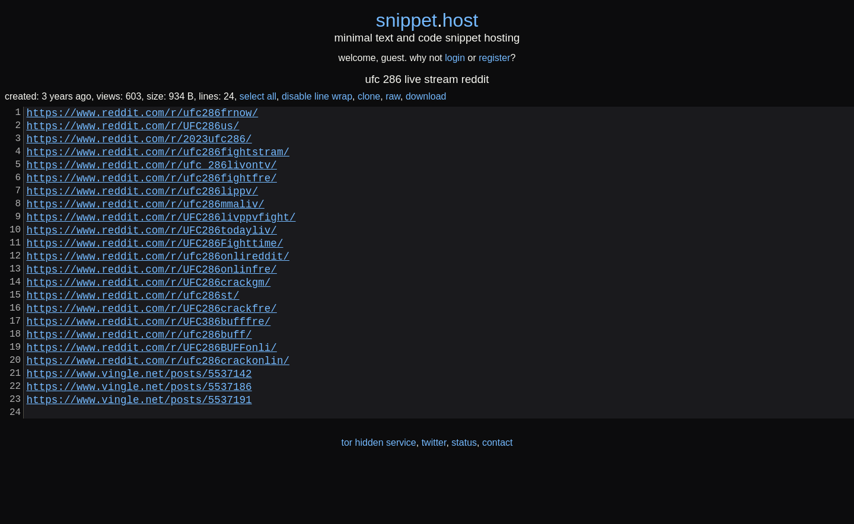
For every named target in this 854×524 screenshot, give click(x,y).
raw (392, 96)
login (455, 58)
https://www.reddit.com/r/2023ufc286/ (139, 145)
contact (497, 499)
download (426, 96)
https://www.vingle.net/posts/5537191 (139, 453)
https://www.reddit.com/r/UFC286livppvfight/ (161, 238)
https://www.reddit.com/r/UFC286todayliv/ (152, 253)
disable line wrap (317, 96)
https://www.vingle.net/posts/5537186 (139, 438)
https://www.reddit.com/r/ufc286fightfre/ (152, 191)
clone (369, 96)
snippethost (427, 20)
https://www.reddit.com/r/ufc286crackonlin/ (158, 407)
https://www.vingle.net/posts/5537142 (139, 423)
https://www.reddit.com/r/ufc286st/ (133, 330)
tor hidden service (378, 499)
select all (258, 96)
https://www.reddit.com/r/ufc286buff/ (139, 376)
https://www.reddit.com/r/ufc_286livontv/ (152, 176)
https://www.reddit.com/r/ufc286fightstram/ (158, 161)
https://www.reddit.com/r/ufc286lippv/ (143, 207)
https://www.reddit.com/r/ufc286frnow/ (143, 114)
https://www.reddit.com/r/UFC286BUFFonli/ (152, 392)
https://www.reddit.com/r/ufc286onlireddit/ (158, 284)
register (494, 58)
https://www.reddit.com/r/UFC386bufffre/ (149, 361)
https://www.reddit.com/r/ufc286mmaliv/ (146, 222)
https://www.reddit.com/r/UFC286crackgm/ (149, 315)
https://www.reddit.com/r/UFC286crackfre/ (152, 345)
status (464, 499)
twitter (434, 499)
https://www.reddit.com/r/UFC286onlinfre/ (152, 299)
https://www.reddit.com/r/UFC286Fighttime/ (155, 268)
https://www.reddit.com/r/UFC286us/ (133, 130)
